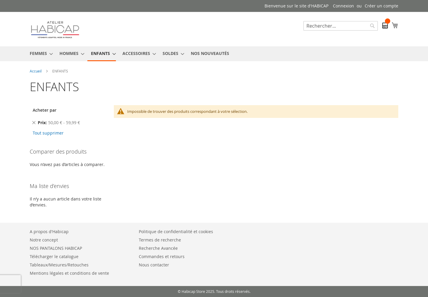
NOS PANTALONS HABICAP (56, 248)
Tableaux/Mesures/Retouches (59, 265)
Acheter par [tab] (44, 110)
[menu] (214, 53)
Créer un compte (381, 6)
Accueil (36, 71)
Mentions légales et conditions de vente (69, 273)
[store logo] (55, 29)
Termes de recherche (160, 240)
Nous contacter (154, 265)
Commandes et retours (162, 256)
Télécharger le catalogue (54, 256)
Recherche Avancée (158, 248)
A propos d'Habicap (49, 231)
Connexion (343, 6)
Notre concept (44, 240)
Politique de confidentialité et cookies (176, 231)
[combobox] (340, 26)
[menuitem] (39, 53)
